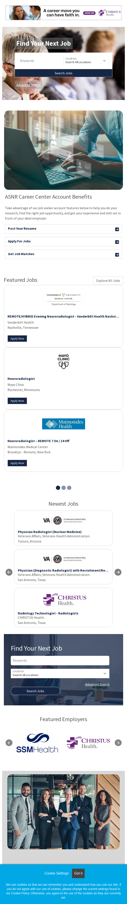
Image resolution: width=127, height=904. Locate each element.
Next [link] (118, 742)
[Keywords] (41, 60)
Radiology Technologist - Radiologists (48, 613)
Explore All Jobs (108, 280)
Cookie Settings (56, 873)
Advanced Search (28, 85)
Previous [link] (9, 742)
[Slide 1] (58, 488)
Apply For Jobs (63, 242)
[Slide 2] (63, 488)
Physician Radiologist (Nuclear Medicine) (50, 532)
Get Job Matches (63, 254)
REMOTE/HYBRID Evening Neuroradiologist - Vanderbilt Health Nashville (64, 316)
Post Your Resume (63, 229)
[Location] (86, 60)
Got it (78, 873)
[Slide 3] (69, 488)
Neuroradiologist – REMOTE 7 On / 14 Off (38, 441)
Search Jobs (63, 73)
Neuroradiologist (21, 378)
